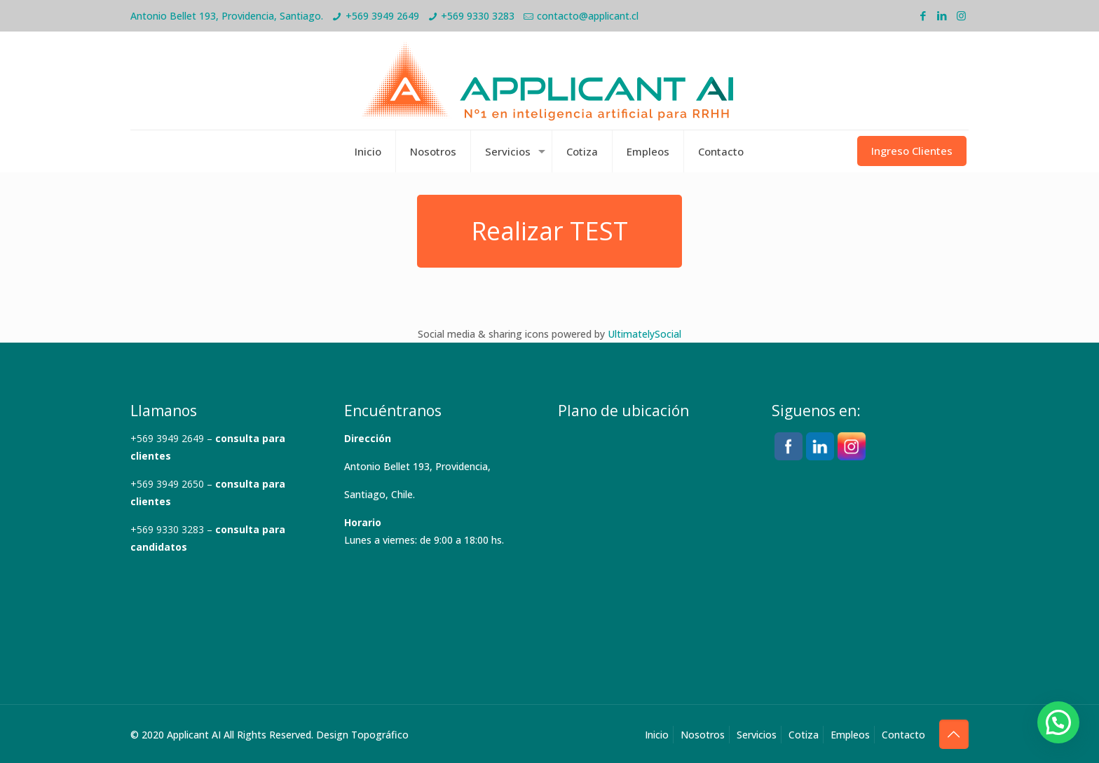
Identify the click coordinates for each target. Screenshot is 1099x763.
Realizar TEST (549, 231)
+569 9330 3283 (477, 15)
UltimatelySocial (644, 334)
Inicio (657, 734)
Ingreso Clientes (912, 151)
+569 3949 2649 (382, 15)
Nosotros (703, 734)
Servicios (757, 734)
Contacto (903, 734)
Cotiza (804, 734)
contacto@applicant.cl (588, 15)
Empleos (850, 734)
